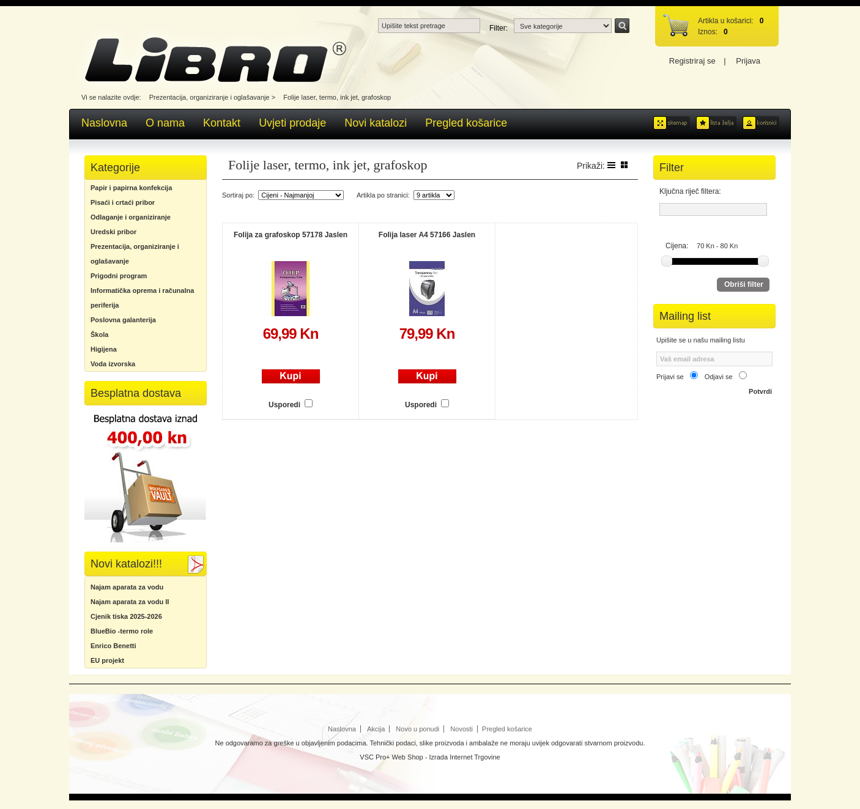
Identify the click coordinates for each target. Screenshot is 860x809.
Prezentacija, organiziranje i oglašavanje (209, 97)
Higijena (104, 349)
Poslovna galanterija (123, 319)
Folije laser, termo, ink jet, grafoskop (337, 97)
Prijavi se (670, 376)
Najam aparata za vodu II (130, 601)
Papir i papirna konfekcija (131, 187)
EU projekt (107, 660)
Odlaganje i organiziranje (131, 217)
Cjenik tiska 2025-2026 (126, 616)
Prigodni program (119, 275)
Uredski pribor (113, 231)
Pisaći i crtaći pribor (123, 202)
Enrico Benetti (113, 645)
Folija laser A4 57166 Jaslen (427, 235)
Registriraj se (692, 60)
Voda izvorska (113, 364)
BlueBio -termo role (122, 631)
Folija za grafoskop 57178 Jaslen (290, 235)
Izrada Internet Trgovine (464, 757)
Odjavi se (719, 376)
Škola (99, 334)
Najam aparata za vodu (127, 587)
